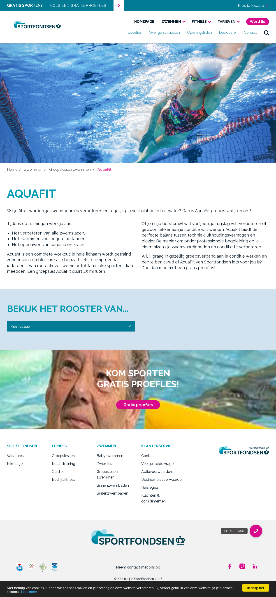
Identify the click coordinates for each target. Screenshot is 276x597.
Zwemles (104, 464)
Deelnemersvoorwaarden (160, 479)
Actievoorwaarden (156, 471)
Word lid (257, 21)
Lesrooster (228, 32)
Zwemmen (171, 21)
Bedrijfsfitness (63, 479)
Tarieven (226, 21)
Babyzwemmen (110, 456)
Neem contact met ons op (138, 567)
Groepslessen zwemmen (70, 169)
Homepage (144, 21)
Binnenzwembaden (113, 485)
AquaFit (104, 169)
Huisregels (150, 487)
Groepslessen (63, 456)
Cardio (57, 471)
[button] (256, 531)
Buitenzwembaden (112, 493)
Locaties (135, 32)
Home (12, 169)
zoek (266, 32)
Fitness (199, 21)
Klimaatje (15, 464)
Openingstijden (199, 32)
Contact (250, 32)
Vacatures (15, 456)
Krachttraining (63, 464)
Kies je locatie (253, 5)
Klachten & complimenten (153, 498)
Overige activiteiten (164, 32)
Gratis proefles (138, 404)
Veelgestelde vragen (158, 464)
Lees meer (29, 592)
